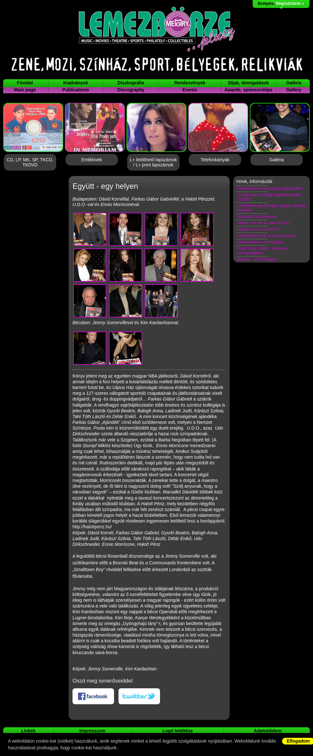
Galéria (293, 82)
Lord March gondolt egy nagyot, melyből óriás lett (271, 207)
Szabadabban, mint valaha (260, 242)
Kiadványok (75, 82)
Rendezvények (189, 82)
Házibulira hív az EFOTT (258, 229)
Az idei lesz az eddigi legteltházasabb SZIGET (269, 197)
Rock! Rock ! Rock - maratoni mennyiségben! (262, 250)
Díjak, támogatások (248, 82)
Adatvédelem (267, 730)
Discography (130, 89)
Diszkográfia (131, 82)
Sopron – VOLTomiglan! (257, 259)
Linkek (28, 730)
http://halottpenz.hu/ (92, 526)
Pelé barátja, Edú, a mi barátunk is (266, 235)
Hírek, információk (254, 181)
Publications (75, 89)
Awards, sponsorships (248, 89)
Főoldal (25, 82)
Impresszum (93, 730)
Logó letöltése (178, 730)
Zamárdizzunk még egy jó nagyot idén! (270, 188)
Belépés (266, 3)
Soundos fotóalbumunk (257, 216)
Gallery (293, 89)
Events (189, 89)
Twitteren (139, 696)
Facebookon (93, 696)
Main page (25, 89)
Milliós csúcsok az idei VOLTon (263, 223)
